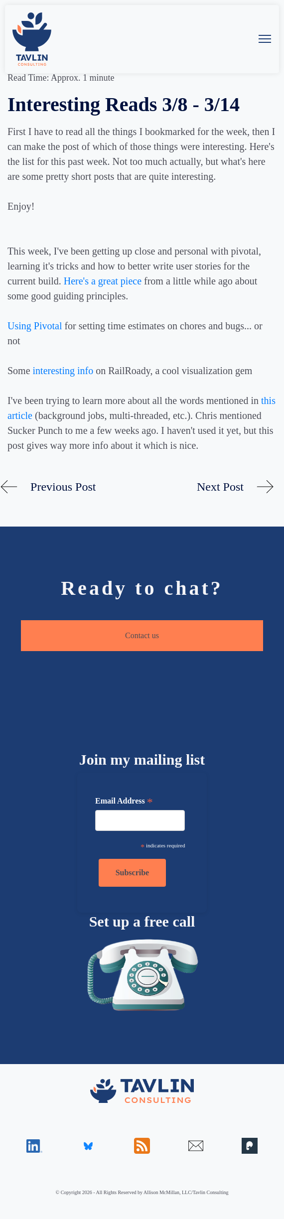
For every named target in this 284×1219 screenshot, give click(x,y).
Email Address (124, 802)
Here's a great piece (103, 280)
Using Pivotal (34, 325)
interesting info (63, 370)
